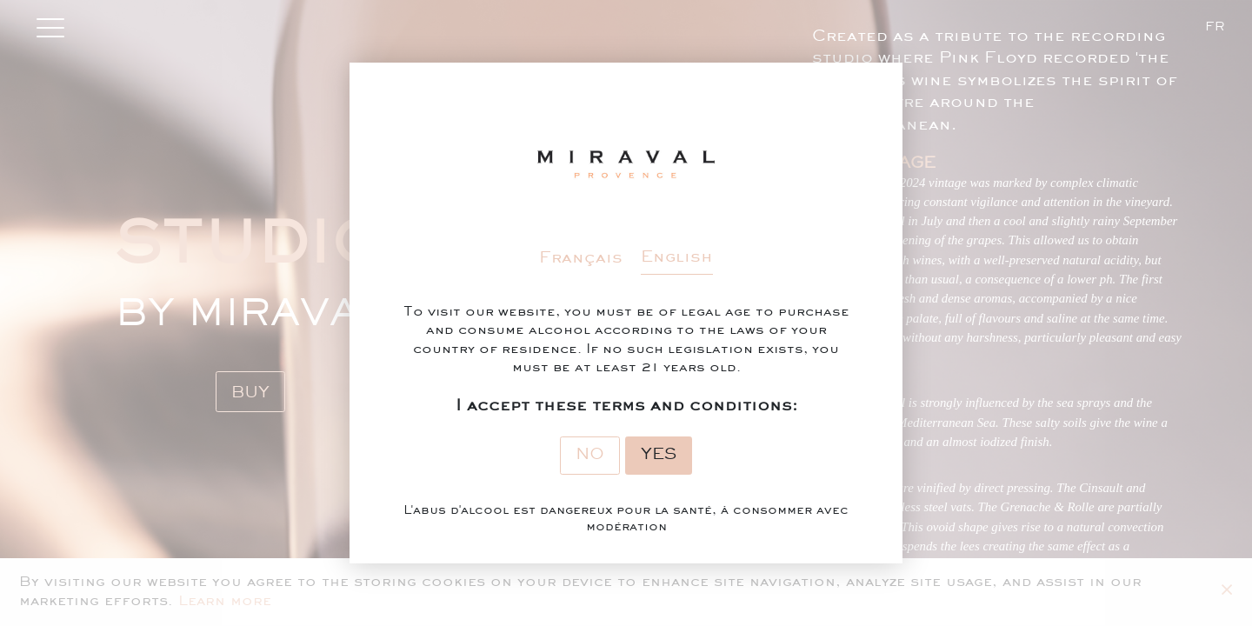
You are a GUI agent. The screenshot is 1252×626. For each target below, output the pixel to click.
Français (581, 258)
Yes (658, 455)
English (677, 257)
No (590, 455)
